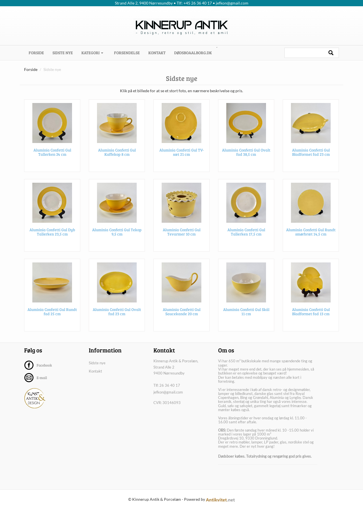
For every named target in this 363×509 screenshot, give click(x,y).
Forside (38, 52)
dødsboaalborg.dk (193, 52)
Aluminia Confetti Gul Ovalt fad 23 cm (117, 313)
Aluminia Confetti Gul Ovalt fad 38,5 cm (246, 153)
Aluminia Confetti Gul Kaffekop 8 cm (117, 153)
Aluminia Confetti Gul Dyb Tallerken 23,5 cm (52, 233)
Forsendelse (127, 52)
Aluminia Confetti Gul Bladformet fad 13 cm (311, 313)
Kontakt (157, 52)
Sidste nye (62, 52)
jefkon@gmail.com (168, 392)
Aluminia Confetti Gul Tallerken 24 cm (52, 153)
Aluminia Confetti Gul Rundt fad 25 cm (52, 313)
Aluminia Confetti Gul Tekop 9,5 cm (117, 233)
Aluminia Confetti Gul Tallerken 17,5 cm (246, 233)
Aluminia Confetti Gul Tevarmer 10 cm (182, 233)
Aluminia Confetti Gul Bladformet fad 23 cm (311, 153)
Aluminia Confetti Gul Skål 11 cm (246, 313)
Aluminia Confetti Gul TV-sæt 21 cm (181, 153)
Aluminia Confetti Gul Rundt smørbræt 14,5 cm (310, 233)
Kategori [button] (92, 52)
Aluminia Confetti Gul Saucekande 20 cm (182, 313)
